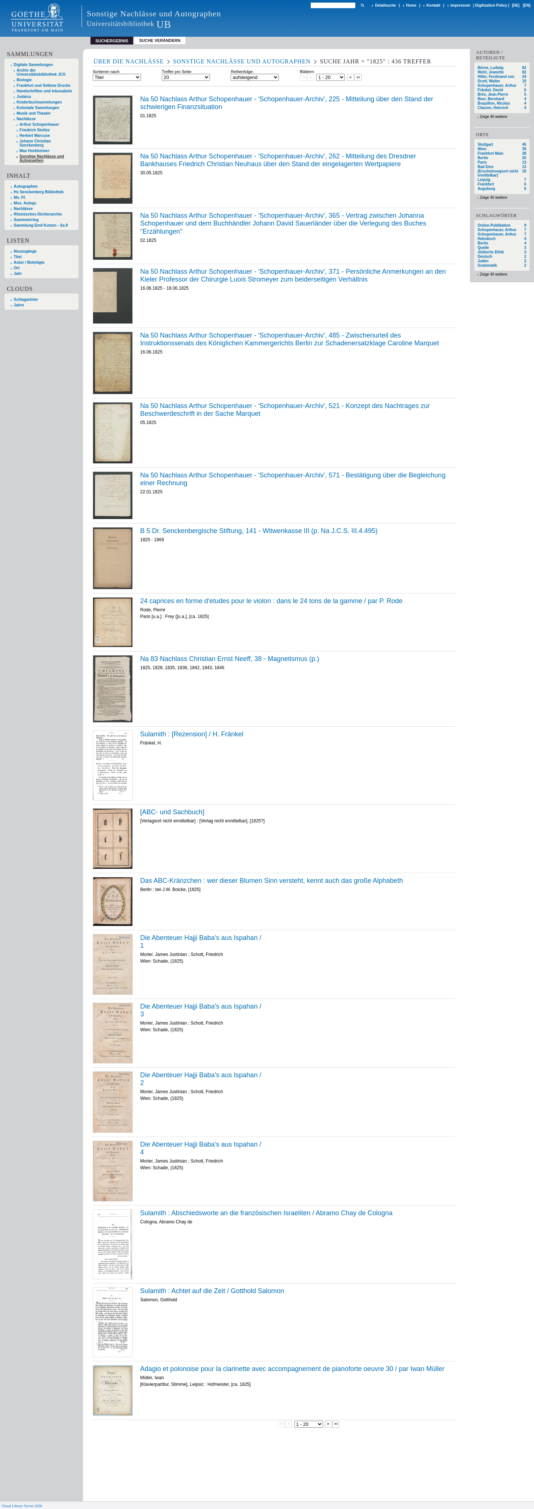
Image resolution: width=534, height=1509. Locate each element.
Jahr (18, 274)
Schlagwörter (26, 299)
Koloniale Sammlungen (38, 108)
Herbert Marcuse (35, 136)
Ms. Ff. (20, 197)
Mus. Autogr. (25, 203)
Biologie (24, 80)
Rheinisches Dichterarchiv (38, 214)
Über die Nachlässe (128, 61)
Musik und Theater (34, 113)
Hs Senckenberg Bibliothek (39, 192)
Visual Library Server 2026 (21, 1506)
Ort (17, 268)
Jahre (19, 305)
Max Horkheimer (35, 151)
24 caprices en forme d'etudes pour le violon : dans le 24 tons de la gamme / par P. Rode (271, 601)
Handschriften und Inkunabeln (44, 91)
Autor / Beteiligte (29, 262)
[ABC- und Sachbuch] (172, 812)
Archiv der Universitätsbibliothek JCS (41, 72)
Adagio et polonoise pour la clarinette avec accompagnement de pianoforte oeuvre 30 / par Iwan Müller (292, 1368)
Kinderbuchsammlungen (39, 102)
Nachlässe (26, 119)
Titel (18, 257)
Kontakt (433, 5)
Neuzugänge (25, 251)
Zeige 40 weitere (493, 117)
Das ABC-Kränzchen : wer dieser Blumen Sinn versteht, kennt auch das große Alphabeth (271, 880)
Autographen (26, 186)
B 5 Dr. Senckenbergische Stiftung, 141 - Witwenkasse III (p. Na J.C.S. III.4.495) (259, 531)
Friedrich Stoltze (35, 130)
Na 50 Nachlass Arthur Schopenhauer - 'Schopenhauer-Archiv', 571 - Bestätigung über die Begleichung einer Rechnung (292, 479)
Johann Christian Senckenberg (35, 143)
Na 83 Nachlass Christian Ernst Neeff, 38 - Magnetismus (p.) (229, 659)
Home (411, 5)
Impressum (460, 5)
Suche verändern (159, 40)
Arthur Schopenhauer (39, 124)
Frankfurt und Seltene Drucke (44, 85)
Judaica (24, 97)
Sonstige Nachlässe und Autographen (42, 158)
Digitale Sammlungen (33, 65)
